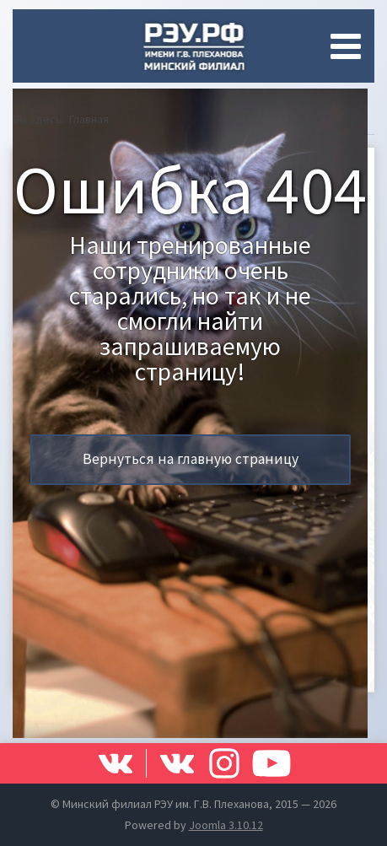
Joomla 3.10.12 (226, 825)
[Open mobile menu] (349, 46)
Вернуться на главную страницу (190, 459)
